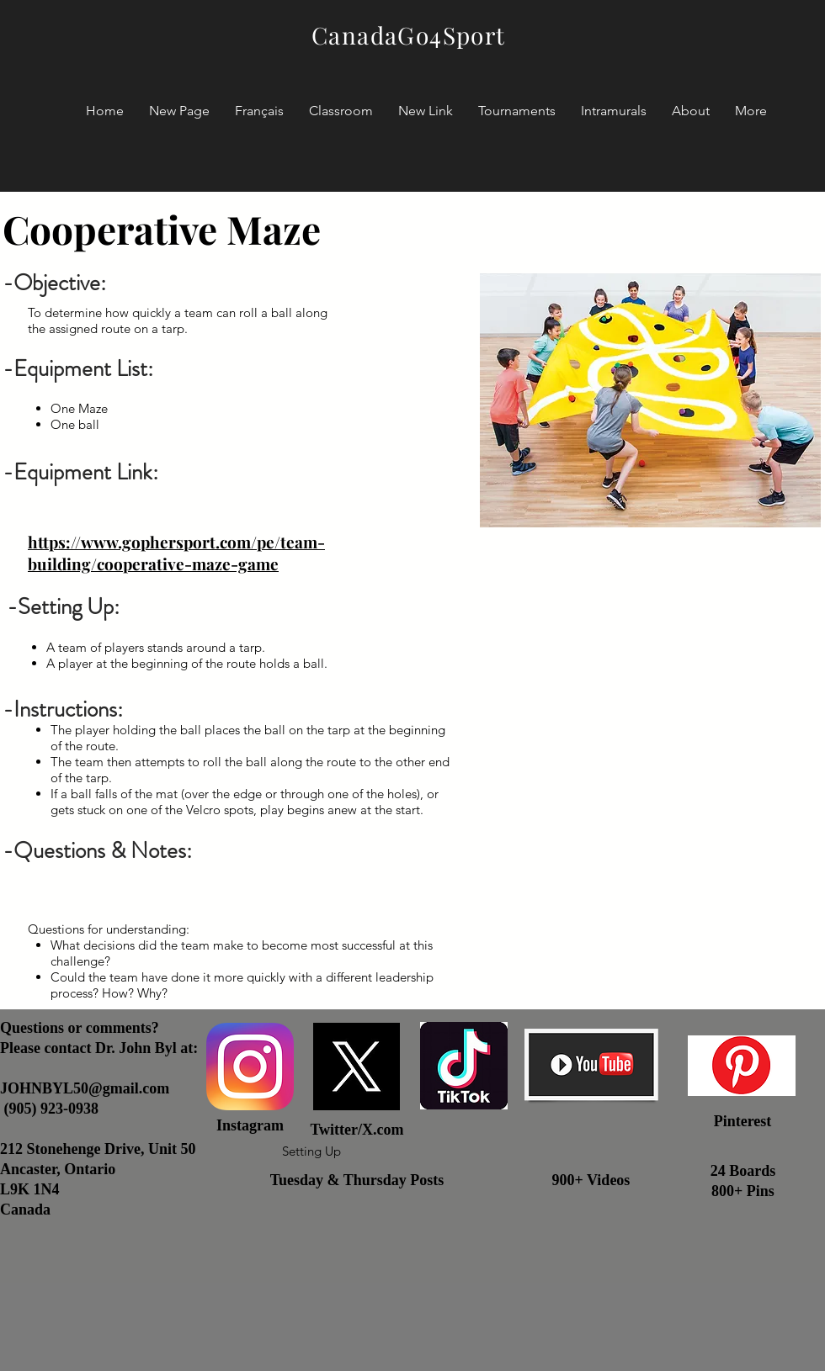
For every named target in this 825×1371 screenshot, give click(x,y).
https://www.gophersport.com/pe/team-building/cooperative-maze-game (176, 552)
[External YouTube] (650, 770)
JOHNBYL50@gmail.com (84, 1088)
